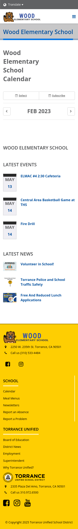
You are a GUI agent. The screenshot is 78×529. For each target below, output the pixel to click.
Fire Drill (28, 224)
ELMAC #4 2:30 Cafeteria (41, 176)
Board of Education (16, 440)
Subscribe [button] (56, 95)
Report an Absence (16, 412)
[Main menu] (74, 16)
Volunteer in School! (37, 264)
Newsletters (11, 405)
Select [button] (21, 95)
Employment (11, 454)
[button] (7, 111)
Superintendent (13, 461)
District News (12, 447)
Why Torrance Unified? (18, 467)
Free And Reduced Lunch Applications (41, 297)
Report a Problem (15, 419)
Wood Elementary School (35, 147)
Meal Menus (11, 398)
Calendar (9, 391)
